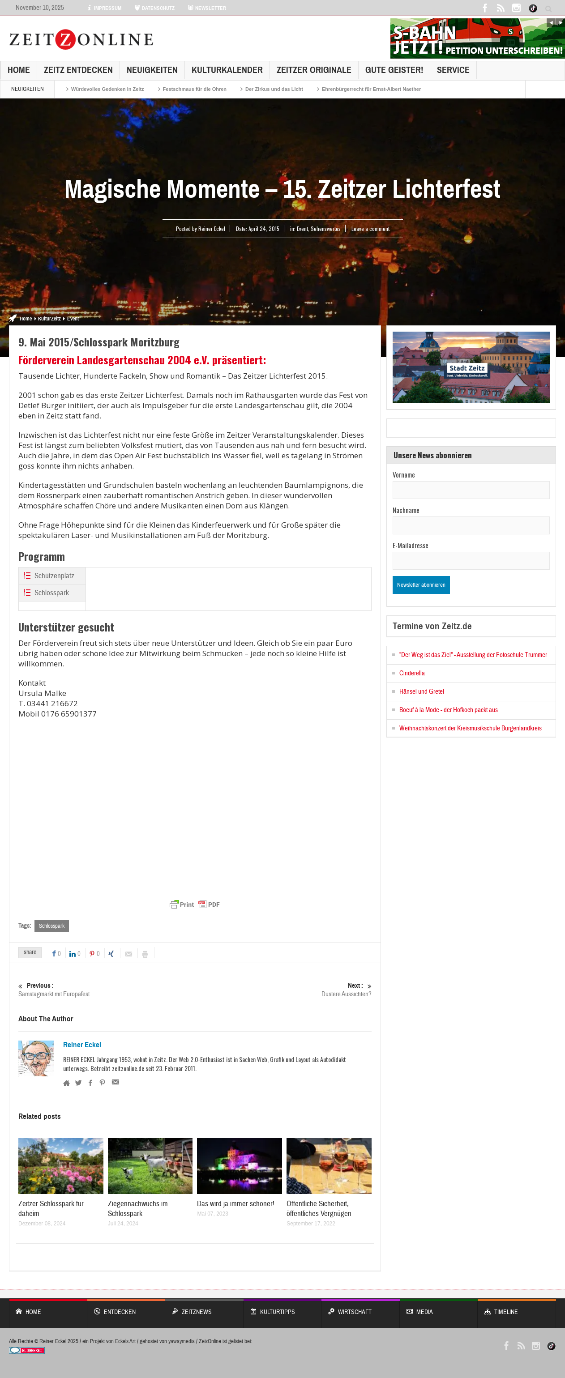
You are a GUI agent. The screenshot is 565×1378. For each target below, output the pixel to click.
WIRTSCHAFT (360, 1307)
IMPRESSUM (103, 8)
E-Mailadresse (410, 545)
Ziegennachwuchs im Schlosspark (138, 1208)
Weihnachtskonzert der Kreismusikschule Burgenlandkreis (470, 728)
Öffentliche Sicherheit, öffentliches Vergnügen (319, 1208)
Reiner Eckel (82, 1045)
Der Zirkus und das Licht (274, 89)
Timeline (517, 1307)
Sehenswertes (326, 228)
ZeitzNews (204, 1307)
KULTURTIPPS (283, 1307)
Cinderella (412, 673)
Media (439, 1307)
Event (302, 228)
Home (19, 70)
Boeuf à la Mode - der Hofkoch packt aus (448, 710)
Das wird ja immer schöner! (235, 1203)
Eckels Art (125, 1341)
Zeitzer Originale (314, 70)
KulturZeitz (49, 319)
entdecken (126, 1307)
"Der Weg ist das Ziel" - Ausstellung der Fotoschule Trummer (473, 655)
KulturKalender (227, 70)
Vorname (404, 474)
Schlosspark (45, 592)
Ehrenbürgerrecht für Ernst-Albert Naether (371, 89)
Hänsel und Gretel (421, 691)
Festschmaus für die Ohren (195, 89)
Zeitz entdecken (78, 70)
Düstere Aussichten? (283, 989)
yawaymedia (181, 1341)
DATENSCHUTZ (154, 8)
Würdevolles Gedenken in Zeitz (107, 89)
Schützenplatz (47, 575)
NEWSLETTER (207, 8)
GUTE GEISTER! (394, 70)
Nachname (406, 509)
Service (453, 70)
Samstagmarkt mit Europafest (106, 989)
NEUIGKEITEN (152, 70)
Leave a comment (370, 228)
